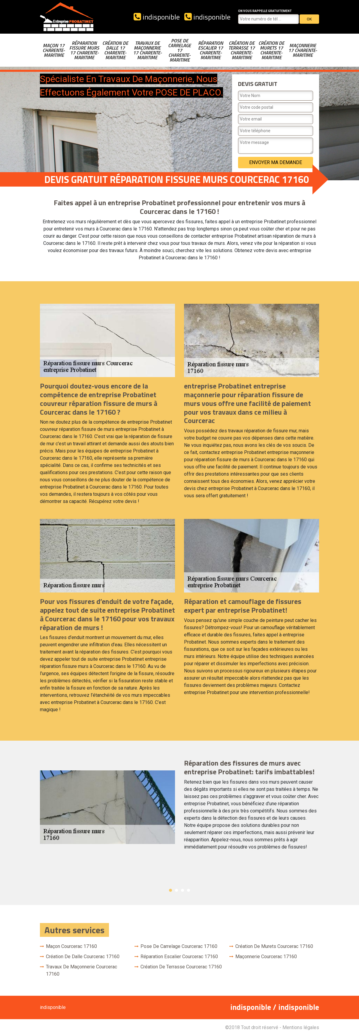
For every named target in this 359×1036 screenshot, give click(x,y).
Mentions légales (300, 1027)
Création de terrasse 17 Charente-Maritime (241, 50)
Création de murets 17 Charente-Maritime (271, 50)
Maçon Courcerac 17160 (71, 946)
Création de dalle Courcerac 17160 (82, 956)
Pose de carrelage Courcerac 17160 (178, 946)
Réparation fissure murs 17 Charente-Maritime (84, 50)
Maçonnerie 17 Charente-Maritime (302, 50)
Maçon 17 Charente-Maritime (54, 50)
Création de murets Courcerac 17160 (274, 946)
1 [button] (170, 890)
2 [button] (176, 890)
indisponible (157, 16)
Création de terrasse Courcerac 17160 (181, 967)
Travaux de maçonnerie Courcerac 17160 (81, 970)
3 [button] (182, 890)
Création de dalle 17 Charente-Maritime (115, 50)
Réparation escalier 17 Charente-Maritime (210, 50)
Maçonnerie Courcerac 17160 (266, 956)
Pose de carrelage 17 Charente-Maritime (179, 50)
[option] (179, 807)
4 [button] (188, 890)
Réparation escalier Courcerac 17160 (179, 956)
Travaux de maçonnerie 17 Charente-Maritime (147, 50)
